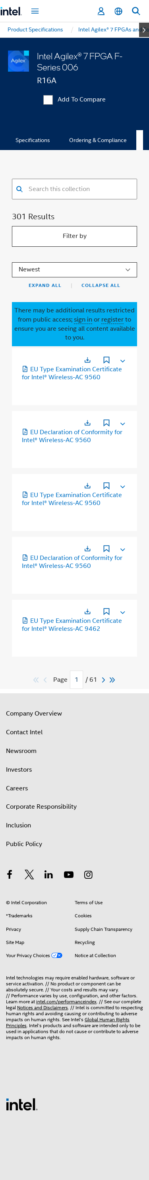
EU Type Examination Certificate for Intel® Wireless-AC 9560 (72, 373)
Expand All (45, 285)
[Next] (104, 680)
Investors (19, 770)
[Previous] (46, 680)
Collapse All (100, 285)
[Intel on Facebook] (9, 876)
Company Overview (34, 714)
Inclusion (18, 825)
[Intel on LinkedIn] (49, 876)
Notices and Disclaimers (42, 1007)
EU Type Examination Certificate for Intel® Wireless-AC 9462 (72, 625)
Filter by (75, 236)
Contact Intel (24, 732)
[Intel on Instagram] (88, 876)
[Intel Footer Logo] (22, 1104)
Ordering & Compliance (98, 140)
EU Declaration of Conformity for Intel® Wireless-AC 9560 (72, 436)
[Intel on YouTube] (68, 876)
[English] (118, 11)
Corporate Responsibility (41, 807)
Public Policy (24, 844)
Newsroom (21, 751)
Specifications (32, 140)
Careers (17, 788)
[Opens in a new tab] (87, 360)
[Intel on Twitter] (29, 876)
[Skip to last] (113, 680)
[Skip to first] (36, 680)
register (112, 320)
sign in (83, 320)
